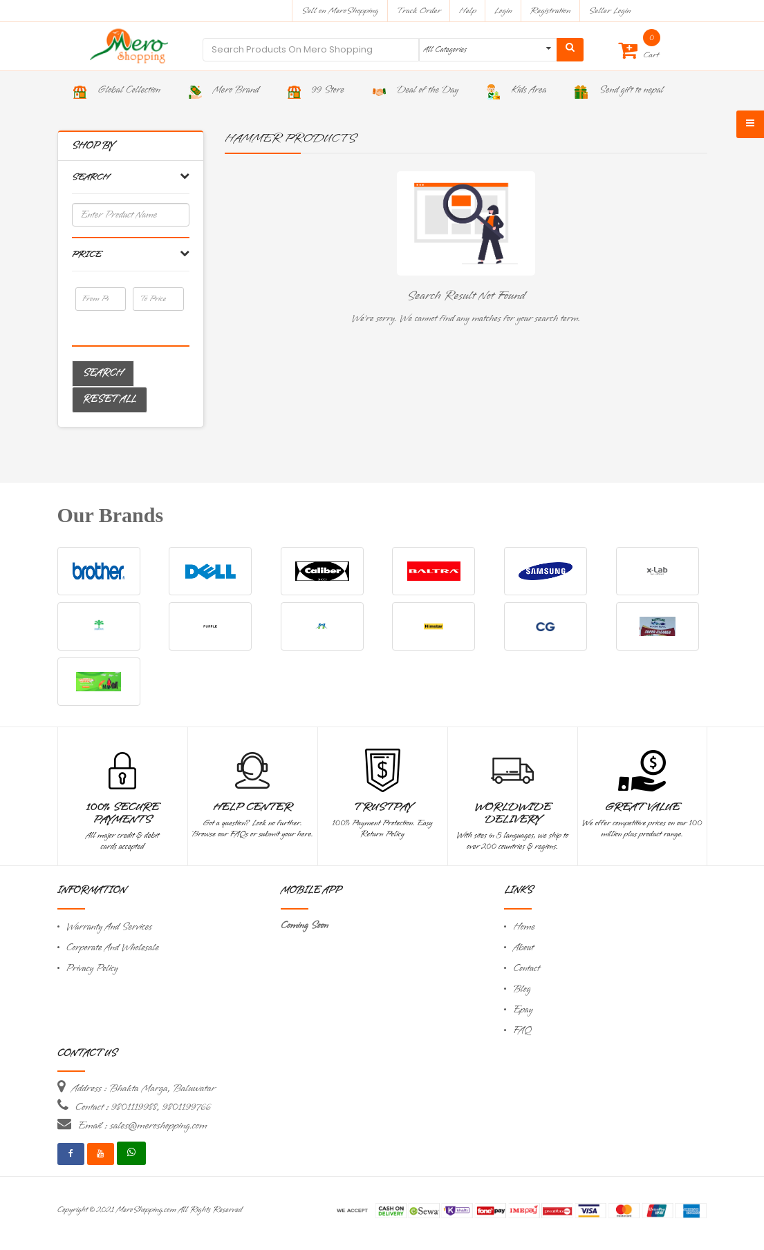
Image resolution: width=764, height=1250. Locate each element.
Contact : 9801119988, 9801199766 (143, 1107)
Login (503, 11)
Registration (550, 11)
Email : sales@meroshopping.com (142, 1126)
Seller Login (609, 11)
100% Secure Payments (122, 813)
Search (103, 373)
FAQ (522, 1030)
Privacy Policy (92, 968)
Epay (522, 1010)
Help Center (252, 807)
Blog (521, 989)
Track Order (418, 11)
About (523, 947)
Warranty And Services (109, 927)
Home (524, 927)
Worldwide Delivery (512, 813)
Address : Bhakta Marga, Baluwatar (144, 1088)
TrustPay (382, 807)
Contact (526, 968)
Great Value (641, 807)
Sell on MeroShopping (339, 11)
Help (467, 11)
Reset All (109, 399)
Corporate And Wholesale (112, 947)
